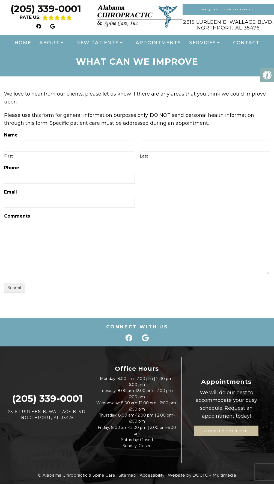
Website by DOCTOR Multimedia (202, 475)
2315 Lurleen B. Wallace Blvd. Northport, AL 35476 (228, 25)
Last (144, 156)
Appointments (158, 42)
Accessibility (152, 475)
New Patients (97, 42)
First (8, 156)
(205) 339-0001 (45, 8)
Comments (17, 216)
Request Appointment (228, 9)
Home (22, 42)
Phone (11, 167)
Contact (246, 42)
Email (10, 192)
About (49, 42)
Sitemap (127, 475)
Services (202, 42)
